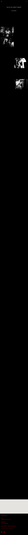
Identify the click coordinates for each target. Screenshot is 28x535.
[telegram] (3, 532)
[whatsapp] (4, 532)
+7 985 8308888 (4, 523)
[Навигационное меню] (26, 1)
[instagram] (1, 532)
